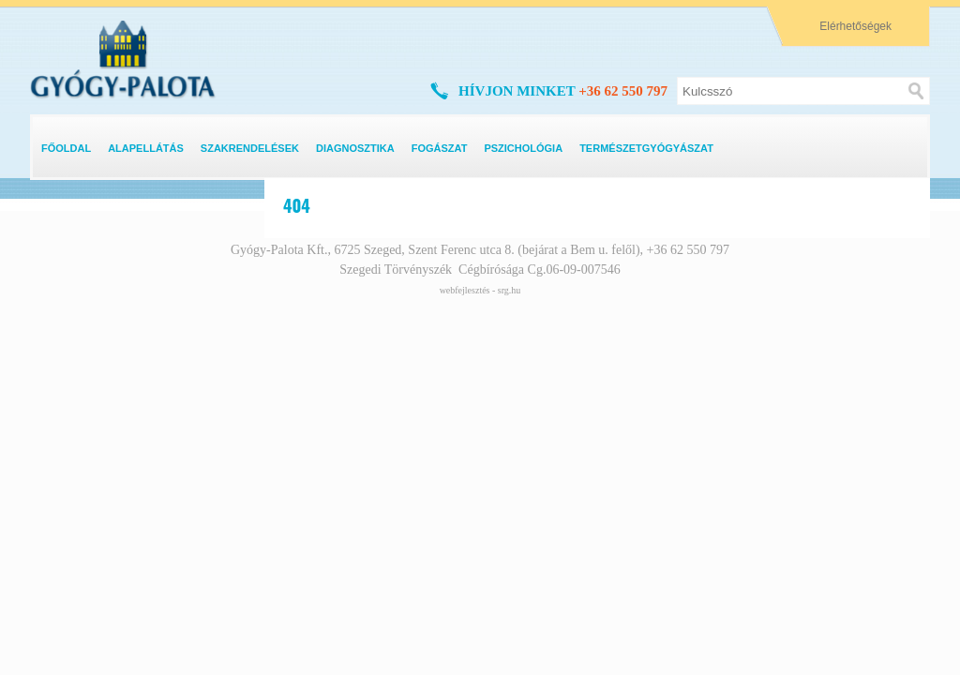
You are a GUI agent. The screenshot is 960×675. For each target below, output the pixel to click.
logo (49, 30)
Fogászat (440, 148)
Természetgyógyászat (646, 148)
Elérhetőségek (855, 26)
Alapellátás (146, 148)
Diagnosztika (355, 148)
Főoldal (66, 148)
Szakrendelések (250, 148)
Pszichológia (523, 148)
